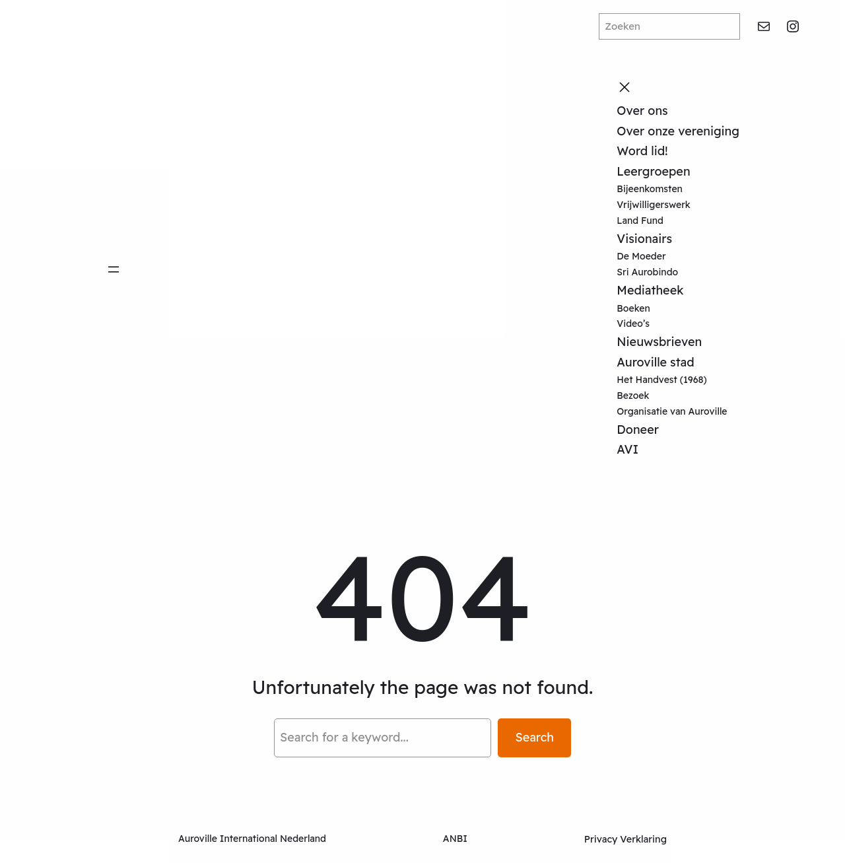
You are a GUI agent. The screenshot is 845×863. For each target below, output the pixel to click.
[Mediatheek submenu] (687, 290)
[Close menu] (624, 87)
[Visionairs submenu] (676, 239)
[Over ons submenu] (672, 111)
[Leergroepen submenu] (694, 172)
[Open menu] (113, 269)
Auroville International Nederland (252, 839)
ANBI (455, 839)
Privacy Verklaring (625, 839)
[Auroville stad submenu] (698, 362)
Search (534, 737)
